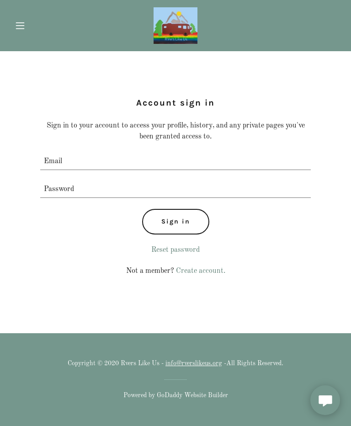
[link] (175, 25)
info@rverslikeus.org (193, 363)
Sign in (175, 221)
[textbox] (175, 161)
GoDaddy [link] (169, 395)
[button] (35, 25)
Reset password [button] (175, 250)
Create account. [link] (200, 271)
